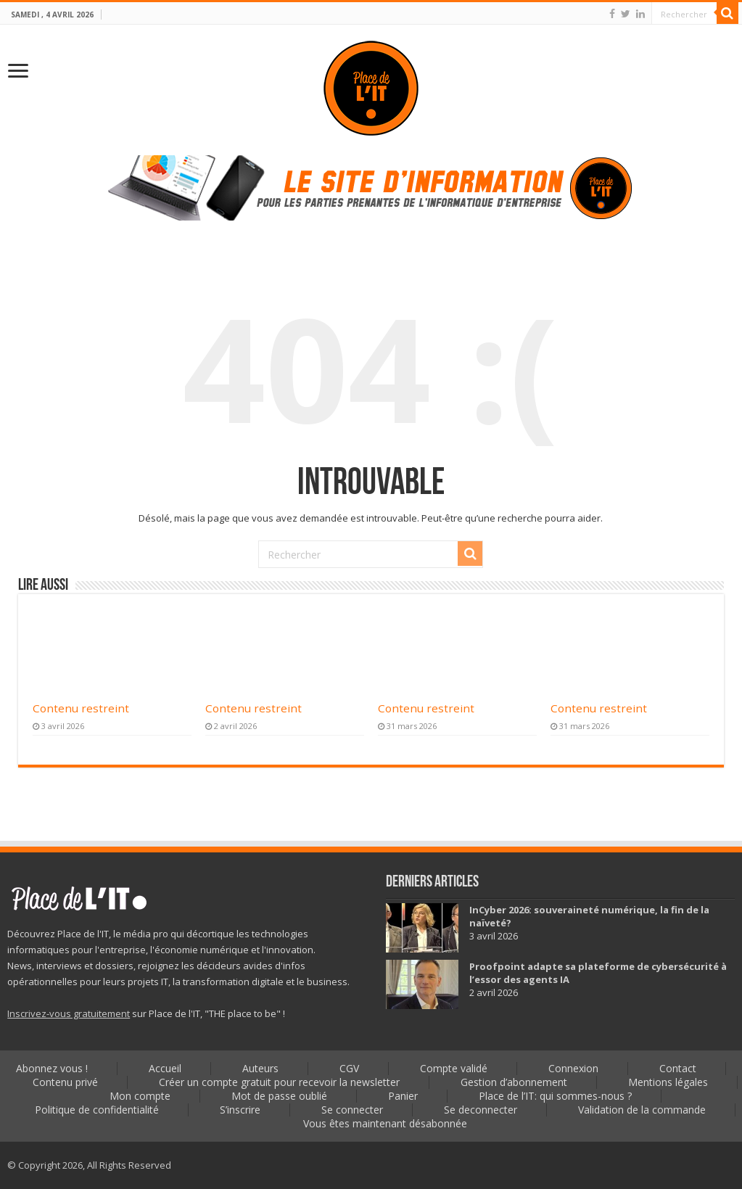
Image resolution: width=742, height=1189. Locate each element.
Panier (403, 1096)
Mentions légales (668, 1082)
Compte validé (453, 1068)
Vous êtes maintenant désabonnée (385, 1123)
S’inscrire (240, 1109)
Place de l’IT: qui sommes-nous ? (555, 1096)
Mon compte (140, 1096)
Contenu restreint (81, 708)
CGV (349, 1068)
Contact (677, 1068)
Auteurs (260, 1068)
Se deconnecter (480, 1109)
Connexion (573, 1068)
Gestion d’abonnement (514, 1082)
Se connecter (352, 1109)
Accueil (165, 1068)
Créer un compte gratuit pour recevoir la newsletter (279, 1082)
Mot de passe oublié (279, 1096)
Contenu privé (65, 1082)
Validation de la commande (642, 1109)
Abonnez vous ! (52, 1068)
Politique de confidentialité (97, 1109)
